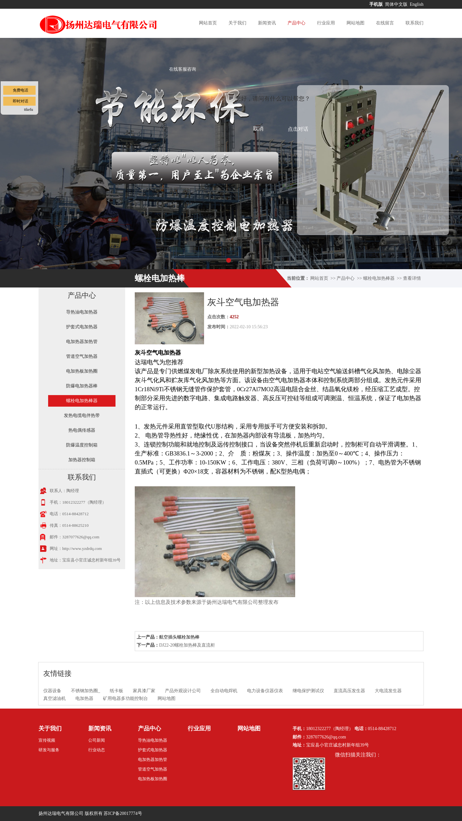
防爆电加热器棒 (82, 386)
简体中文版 (397, 4)
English (417, 4)
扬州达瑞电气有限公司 (60, 813)
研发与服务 (48, 749)
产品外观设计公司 (183, 690)
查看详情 (412, 278)
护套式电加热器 (82, 326)
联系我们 (415, 23)
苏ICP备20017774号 (123, 813)
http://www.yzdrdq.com (82, 548)
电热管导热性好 (166, 435)
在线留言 (385, 23)
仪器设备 (52, 690)
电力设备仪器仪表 (265, 690)
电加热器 (84, 698)
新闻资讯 (267, 23)
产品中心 (296, 23)
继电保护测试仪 (308, 690)
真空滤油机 (54, 698)
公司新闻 (96, 740)
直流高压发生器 (349, 690)
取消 (258, 128)
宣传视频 (46, 740)
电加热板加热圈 (82, 371)
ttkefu (28, 109)
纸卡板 (116, 690)
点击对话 (298, 129)
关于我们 (237, 23)
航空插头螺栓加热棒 (179, 637)
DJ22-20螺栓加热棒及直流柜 (187, 645)
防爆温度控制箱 (82, 445)
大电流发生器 (388, 690)
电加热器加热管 (82, 341)
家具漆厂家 (144, 690)
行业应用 (326, 23)
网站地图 (355, 23)
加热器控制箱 (81, 459)
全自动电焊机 (223, 690)
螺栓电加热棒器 (379, 278)
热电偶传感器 (81, 430)
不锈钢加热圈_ (85, 690)
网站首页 (208, 23)
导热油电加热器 (82, 312)
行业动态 (96, 749)
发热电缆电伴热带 (82, 415)
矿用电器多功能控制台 (125, 698)
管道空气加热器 (82, 356)
